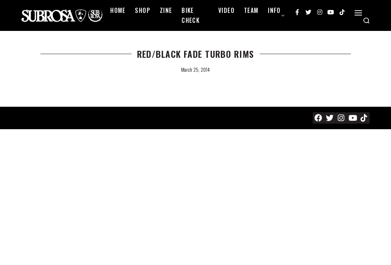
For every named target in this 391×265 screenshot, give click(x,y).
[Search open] (366, 20)
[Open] (358, 13)
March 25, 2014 (195, 69)
